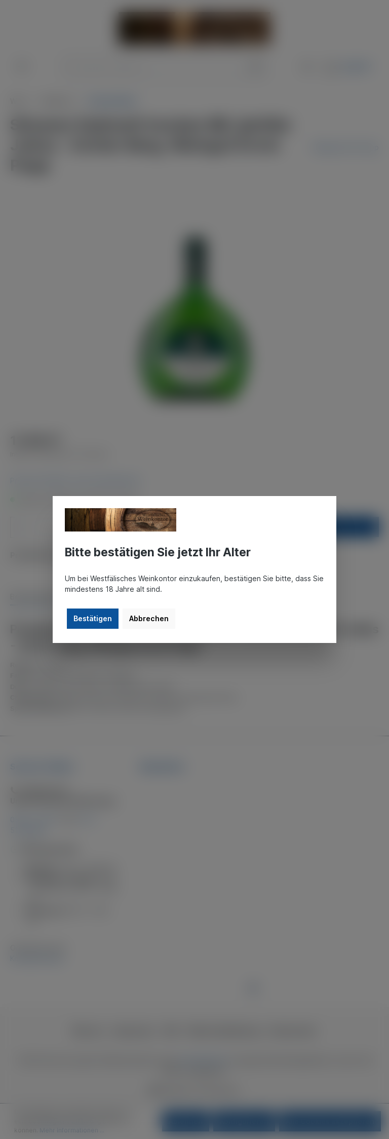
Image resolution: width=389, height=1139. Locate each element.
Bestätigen (92, 618)
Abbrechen (149, 618)
